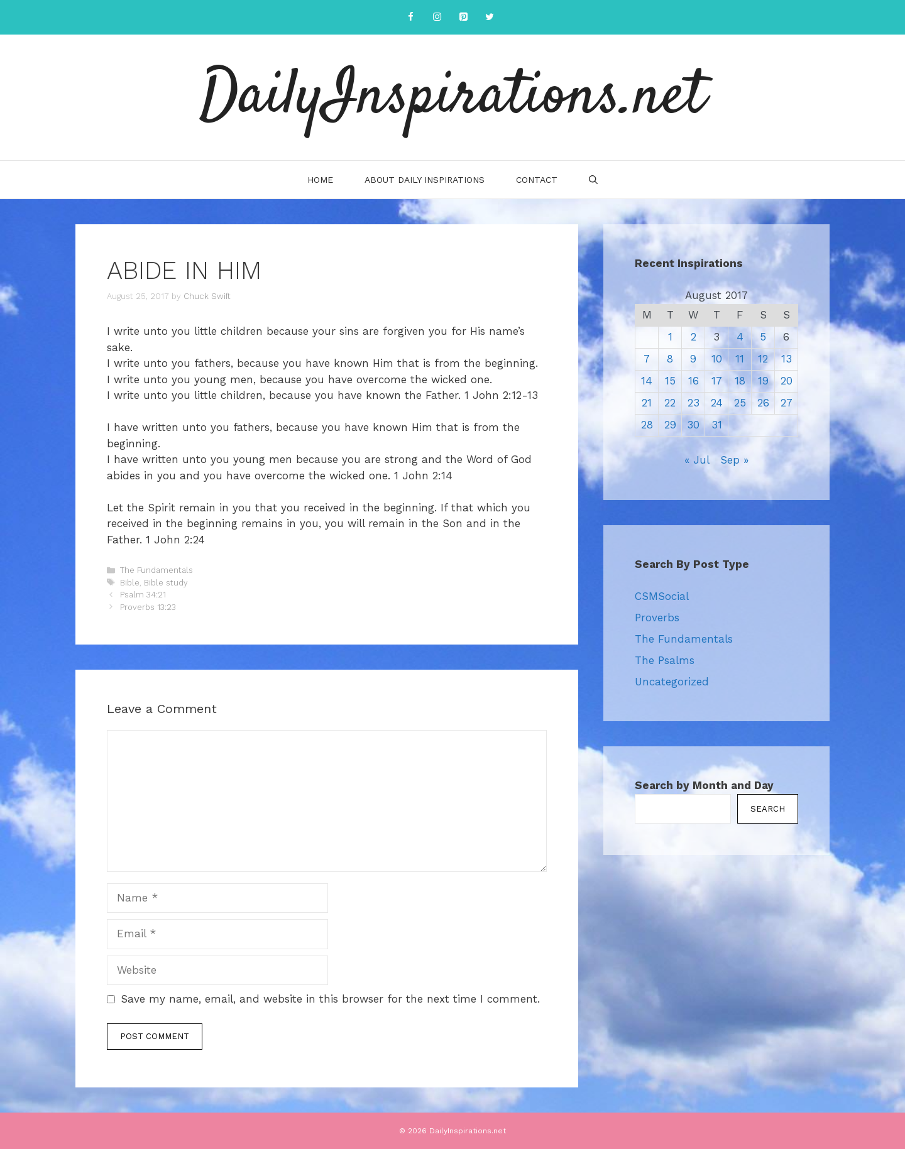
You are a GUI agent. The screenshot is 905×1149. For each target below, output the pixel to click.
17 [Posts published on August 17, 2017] (716, 380)
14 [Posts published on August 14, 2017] (646, 380)
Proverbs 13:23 (148, 607)
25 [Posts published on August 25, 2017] (740, 402)
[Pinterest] (463, 17)
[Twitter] (489, 17)
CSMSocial (662, 596)
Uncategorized (672, 681)
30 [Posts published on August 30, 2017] (693, 424)
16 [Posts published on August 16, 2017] (693, 380)
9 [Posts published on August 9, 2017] (693, 358)
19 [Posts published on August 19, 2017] (763, 380)
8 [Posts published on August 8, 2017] (670, 358)
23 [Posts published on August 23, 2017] (693, 402)
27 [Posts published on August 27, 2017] (787, 402)
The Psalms (664, 660)
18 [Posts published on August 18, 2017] (740, 380)
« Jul (696, 460)
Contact (536, 180)
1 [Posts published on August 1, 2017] (670, 336)
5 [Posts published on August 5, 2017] (763, 336)
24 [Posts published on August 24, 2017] (717, 402)
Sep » (734, 460)
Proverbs (657, 617)
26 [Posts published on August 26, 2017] (763, 402)
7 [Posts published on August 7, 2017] (647, 358)
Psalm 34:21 (143, 594)
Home (320, 180)
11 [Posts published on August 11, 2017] (739, 358)
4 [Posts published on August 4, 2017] (740, 336)
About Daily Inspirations (425, 180)
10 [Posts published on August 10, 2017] (716, 358)
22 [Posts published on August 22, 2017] (670, 402)
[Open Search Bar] (593, 180)
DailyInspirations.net (452, 97)
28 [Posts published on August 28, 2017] (647, 424)
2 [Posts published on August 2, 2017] (693, 336)
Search (767, 809)
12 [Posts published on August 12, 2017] (763, 358)
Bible (130, 582)
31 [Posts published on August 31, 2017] (716, 424)
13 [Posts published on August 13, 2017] (786, 358)
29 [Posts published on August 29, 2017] (670, 424)
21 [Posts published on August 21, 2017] (647, 402)
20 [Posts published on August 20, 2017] (787, 380)
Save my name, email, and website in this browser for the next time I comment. (330, 999)
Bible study (166, 582)
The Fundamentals (156, 570)
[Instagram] (436, 17)
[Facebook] (410, 17)
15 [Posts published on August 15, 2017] (670, 380)
